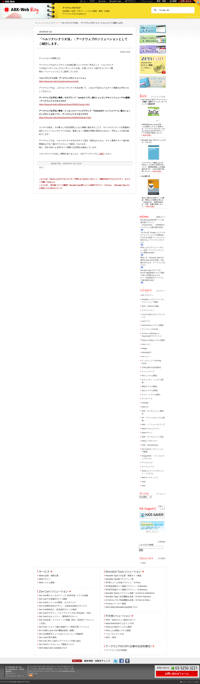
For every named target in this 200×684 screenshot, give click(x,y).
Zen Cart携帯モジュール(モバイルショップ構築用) (61, 634)
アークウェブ (147, 463)
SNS (143, 486)
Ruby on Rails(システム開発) (153, 340)
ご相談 (101, 154)
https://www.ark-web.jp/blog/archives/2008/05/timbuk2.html (65, 117)
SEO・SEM (111, 637)
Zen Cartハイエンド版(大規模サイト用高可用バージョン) (64, 627)
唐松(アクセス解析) (149, 386)
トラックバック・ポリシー (14, 676)
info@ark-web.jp (68, 671)
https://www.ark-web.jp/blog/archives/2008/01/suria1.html (64, 104)
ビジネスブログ (49, 23)
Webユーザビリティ (150, 441)
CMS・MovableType (150, 445)
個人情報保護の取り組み (13, 667)
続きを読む (147, 135)
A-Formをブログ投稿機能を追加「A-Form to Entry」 (129, 600)
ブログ (92, 1)
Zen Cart (102, 1)
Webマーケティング (150, 477)
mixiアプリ (146, 321)
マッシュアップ (148, 371)
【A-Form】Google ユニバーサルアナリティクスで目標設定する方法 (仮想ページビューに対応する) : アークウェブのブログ (152, 237)
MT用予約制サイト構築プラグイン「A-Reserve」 (127, 589)
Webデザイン (147, 433)
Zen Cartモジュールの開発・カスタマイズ (57, 602)
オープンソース (148, 467)
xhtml (31, 673)
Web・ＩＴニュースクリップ (153, 424)
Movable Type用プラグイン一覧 (119, 579)
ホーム (38, 23)
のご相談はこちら (146, 66)
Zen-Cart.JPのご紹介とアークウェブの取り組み (60, 641)
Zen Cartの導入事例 (47, 637)
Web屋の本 (146, 176)
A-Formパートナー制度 (116, 604)
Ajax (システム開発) (150, 390)
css (36, 673)
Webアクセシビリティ (151, 429)
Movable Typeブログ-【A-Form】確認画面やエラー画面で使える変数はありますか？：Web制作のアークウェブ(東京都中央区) (152, 275)
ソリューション (146, 1)
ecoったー (146, 356)
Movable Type (115, 1)
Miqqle (144, 348)
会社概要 (173, 1)
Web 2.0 (145, 407)
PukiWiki (145, 403)
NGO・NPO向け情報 (150, 306)
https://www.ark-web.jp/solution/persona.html (59, 81)
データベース (147, 399)
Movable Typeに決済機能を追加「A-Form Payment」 (129, 596)
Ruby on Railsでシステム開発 (119, 627)
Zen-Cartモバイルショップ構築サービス (56, 644)
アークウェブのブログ (71, 8)
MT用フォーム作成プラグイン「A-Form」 (124, 582)
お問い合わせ (185, 1)
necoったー (146, 344)
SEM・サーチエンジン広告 (153, 437)
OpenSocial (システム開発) (152, 325)
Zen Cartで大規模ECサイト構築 (53, 599)
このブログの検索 (146, 545)
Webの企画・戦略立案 (48, 575)
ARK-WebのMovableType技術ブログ (122, 607)
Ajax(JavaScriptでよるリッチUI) (120, 623)
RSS (31, 675)
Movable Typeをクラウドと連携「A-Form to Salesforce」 (131, 593)
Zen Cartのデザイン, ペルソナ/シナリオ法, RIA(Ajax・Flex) (65, 613)
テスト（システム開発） (152, 395)
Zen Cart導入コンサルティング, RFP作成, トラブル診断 (63, 595)
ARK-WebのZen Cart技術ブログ (53, 648)
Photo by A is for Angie (192, 16)
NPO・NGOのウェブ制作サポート (121, 620)
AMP (144, 482)
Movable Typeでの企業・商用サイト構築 (123, 575)
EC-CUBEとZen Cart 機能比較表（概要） (57, 630)
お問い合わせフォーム (177, 673)
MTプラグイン (147, 295)
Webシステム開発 (47, 582)
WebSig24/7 (146, 352)
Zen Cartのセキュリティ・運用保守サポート (58, 616)
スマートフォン (148, 310)
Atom (144, 563)
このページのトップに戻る (190, 682)
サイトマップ (10, 674)
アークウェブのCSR (150, 329)
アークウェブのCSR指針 (116, 650)
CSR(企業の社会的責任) (151, 367)
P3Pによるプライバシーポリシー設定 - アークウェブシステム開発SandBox (152, 249)
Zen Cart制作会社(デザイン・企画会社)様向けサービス (63, 606)
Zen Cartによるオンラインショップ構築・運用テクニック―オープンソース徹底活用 (154, 102)
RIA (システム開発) (149, 376)
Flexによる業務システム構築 (118, 630)
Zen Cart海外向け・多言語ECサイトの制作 (58, 609)
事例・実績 (161, 1)
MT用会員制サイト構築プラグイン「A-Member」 (127, 586)
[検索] (172, 10)
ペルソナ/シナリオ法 (115, 634)
